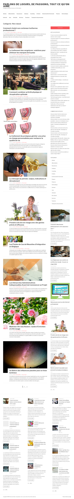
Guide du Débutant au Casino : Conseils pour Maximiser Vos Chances (59, 124)
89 (6, 489)
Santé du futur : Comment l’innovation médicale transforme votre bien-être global (59, 76)
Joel (14, 54)
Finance (58, 13)
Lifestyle (15, 17)
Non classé (20, 32)
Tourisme (27, 17)
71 (53, 389)
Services (21, 17)
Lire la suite (6, 418)
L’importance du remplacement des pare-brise (64, 429)
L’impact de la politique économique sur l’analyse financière (64, 402)
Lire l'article (53, 243)
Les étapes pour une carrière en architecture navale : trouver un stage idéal (59, 262)
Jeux (10, 17)
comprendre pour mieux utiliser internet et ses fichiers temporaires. (39, 402)
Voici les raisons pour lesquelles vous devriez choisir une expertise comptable (59, 116)
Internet (5, 17)
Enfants (38, 13)
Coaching (32, 13)
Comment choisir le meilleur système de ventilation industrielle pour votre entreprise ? (59, 67)
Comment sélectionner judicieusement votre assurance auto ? (59, 226)
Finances (54, 182)
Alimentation (11, 13)
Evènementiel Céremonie (48, 13)
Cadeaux (26, 13)
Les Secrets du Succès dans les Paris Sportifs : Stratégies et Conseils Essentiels (59, 129)
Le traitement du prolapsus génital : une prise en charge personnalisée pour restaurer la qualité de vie (27, 138)
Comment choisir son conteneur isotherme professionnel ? (14, 424)
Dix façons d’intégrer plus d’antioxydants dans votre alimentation (40, 444)
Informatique (65, 13)
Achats (4, 13)
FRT (70, 496)
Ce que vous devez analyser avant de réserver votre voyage (15, 402)
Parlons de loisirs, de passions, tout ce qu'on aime (36, 5)
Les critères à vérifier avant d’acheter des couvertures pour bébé (64, 471)
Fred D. (8, 32)
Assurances (19, 13)
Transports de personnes (37, 17)
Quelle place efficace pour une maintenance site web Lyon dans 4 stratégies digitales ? (58, 105)
